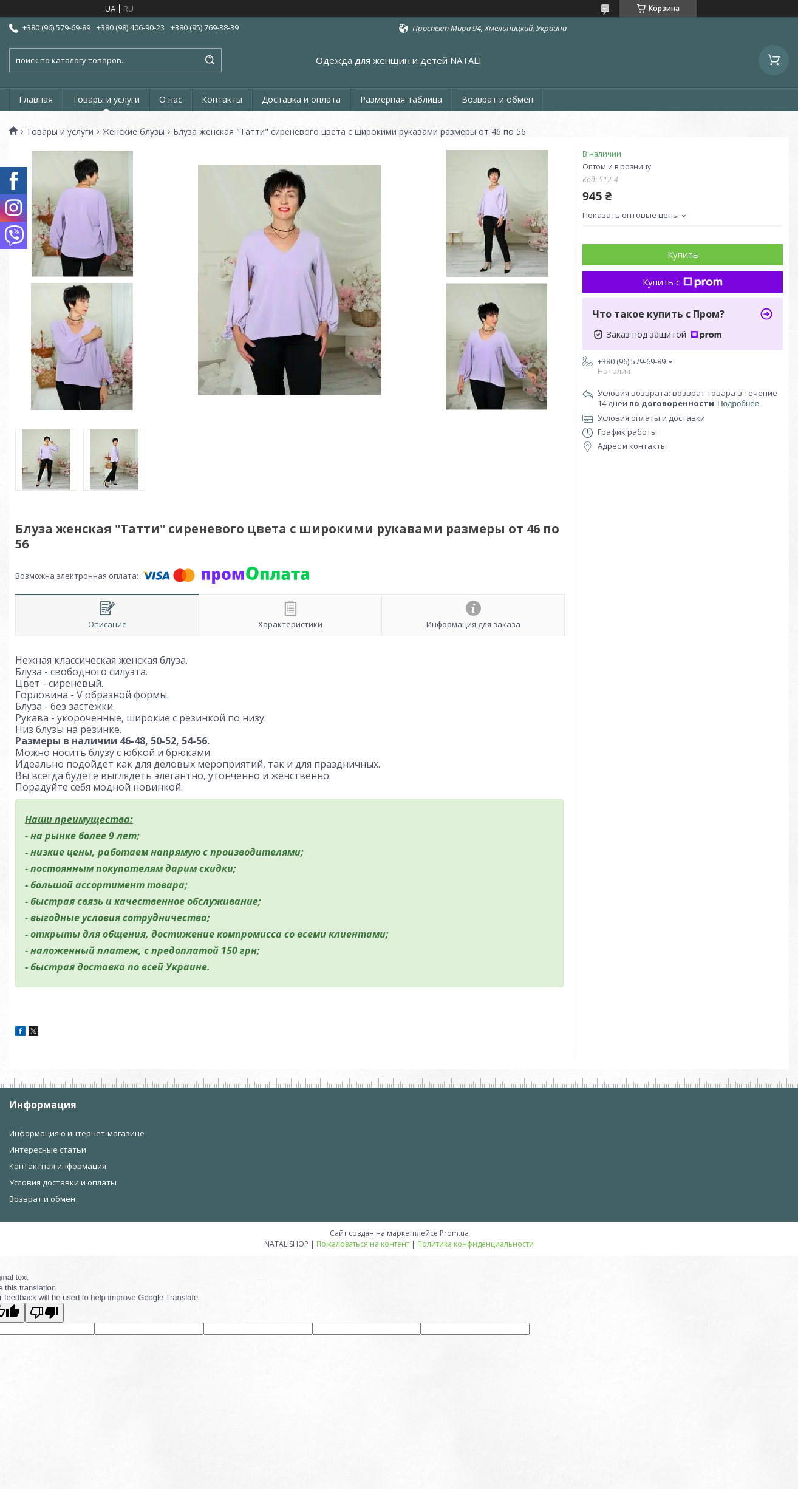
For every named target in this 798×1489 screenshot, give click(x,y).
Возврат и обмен (497, 99)
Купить (682, 254)
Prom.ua (454, 1233)
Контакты (222, 99)
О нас (170, 99)
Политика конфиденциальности (475, 1244)
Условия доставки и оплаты (63, 1182)
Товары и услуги (106, 99)
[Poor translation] (44, 1313)
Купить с (683, 282)
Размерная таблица (401, 99)
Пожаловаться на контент (362, 1244)
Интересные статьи (47, 1149)
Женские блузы (134, 131)
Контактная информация (57, 1165)
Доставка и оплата (301, 99)
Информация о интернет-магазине (77, 1133)
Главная (36, 99)
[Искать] (209, 60)
